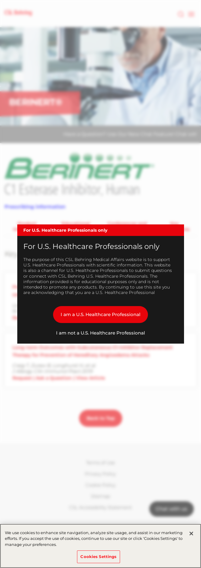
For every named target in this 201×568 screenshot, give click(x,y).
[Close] (191, 533)
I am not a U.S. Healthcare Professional (100, 333)
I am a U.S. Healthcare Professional (100, 314)
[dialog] (100, 284)
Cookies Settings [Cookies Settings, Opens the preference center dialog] (98, 556)
